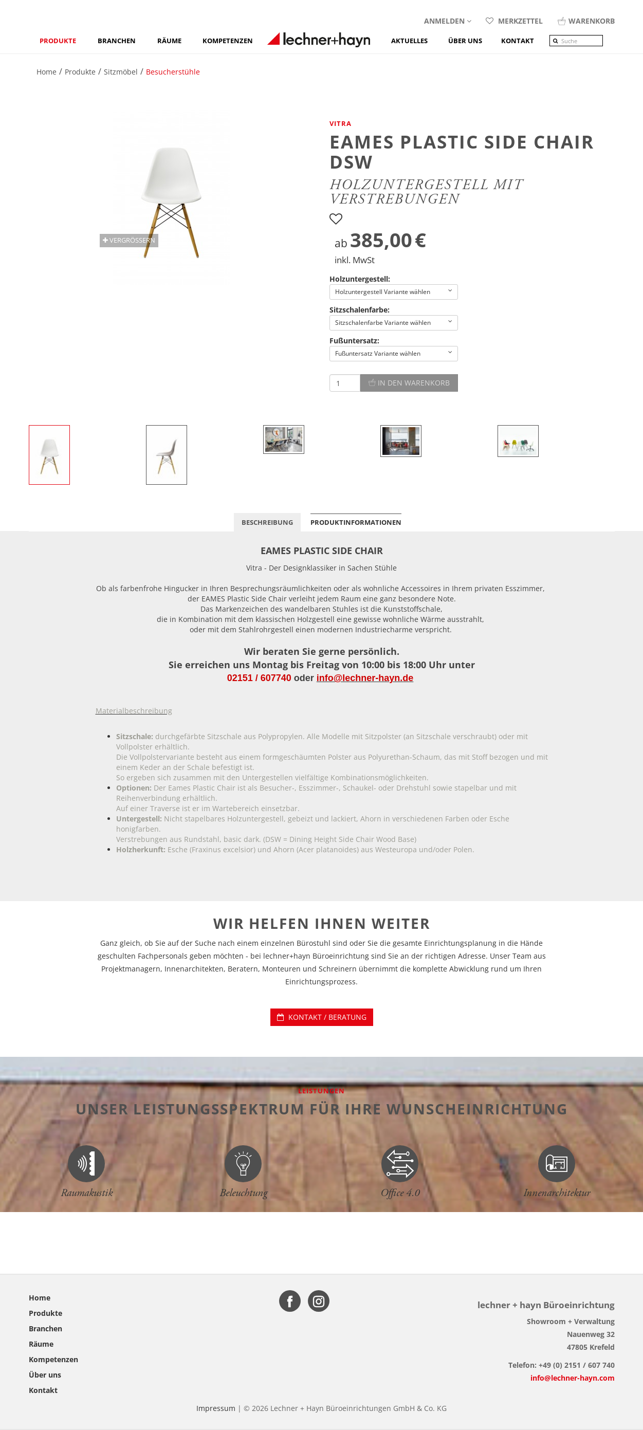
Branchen (117, 40)
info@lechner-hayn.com (572, 1378)
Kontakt (43, 1390)
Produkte (58, 40)
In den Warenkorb (409, 383)
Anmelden (447, 21)
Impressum (215, 1408)
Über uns (45, 1375)
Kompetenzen (228, 40)
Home (39, 1298)
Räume (169, 40)
